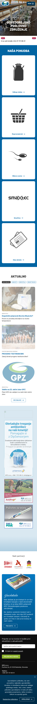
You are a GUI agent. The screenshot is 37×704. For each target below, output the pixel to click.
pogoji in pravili (18, 651)
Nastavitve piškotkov (10, 699)
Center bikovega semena (9, 351)
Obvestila (22, 282)
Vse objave (6, 282)
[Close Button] (35, 677)
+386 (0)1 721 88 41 (8, 673)
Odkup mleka (31, 282)
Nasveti (14, 282)
